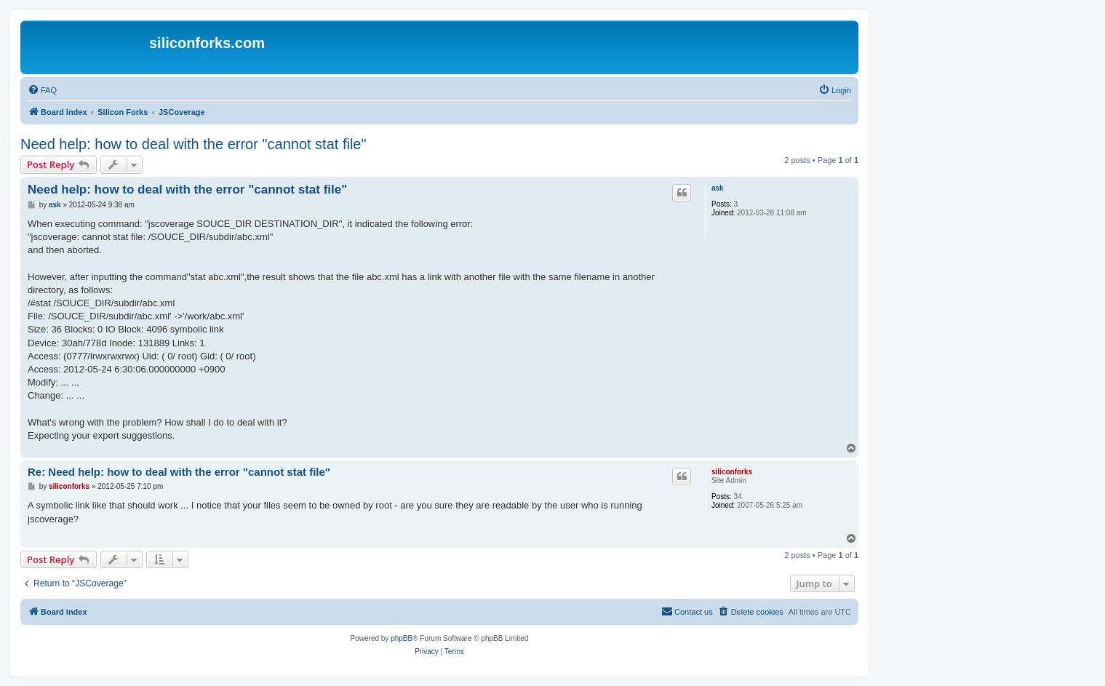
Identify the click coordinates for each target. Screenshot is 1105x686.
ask (717, 188)
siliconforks (731, 472)
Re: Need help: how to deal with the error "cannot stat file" (179, 472)
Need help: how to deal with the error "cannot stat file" (193, 144)
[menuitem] (42, 90)
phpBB (401, 638)
